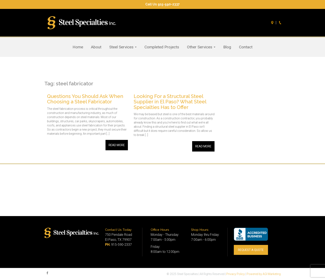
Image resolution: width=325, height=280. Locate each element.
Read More (117, 145)
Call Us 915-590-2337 (162, 4)
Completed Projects (161, 47)
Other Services (201, 47)
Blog (227, 47)
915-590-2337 (121, 245)
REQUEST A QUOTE (251, 250)
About (96, 47)
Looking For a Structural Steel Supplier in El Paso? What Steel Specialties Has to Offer (170, 101)
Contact (245, 47)
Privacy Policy (235, 274)
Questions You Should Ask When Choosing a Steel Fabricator (85, 99)
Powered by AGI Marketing (264, 274)
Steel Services (123, 47)
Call (280, 22)
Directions (272, 22)
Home (78, 47)
